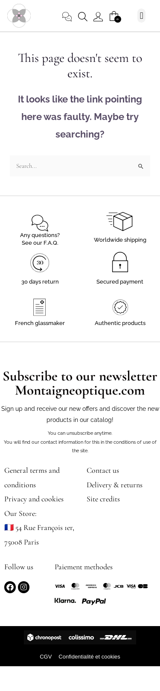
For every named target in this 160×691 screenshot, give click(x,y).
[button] (141, 16)
